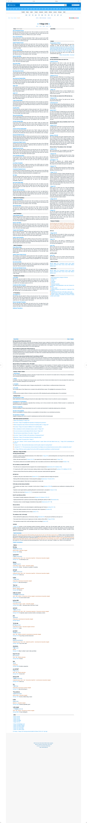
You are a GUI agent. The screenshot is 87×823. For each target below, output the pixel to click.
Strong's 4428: (16, 551)
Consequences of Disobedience (20, 401)
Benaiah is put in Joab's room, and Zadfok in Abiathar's (62, 293)
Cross (40, 26)
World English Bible (17, 205)
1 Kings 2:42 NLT (16, 718)
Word (54, 266)
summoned (52, 47)
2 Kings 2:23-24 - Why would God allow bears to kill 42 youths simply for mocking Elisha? (33, 445)
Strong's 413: (16, 582)
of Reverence (54, 278)
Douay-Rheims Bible (17, 247)
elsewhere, (55, 49)
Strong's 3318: (16, 635)
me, (55, 51)
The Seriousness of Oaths (18, 397)
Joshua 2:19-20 (53, 125)
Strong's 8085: (16, 712)
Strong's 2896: (16, 704)
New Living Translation (17, 36)
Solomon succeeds (55, 284)
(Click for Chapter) (19, 28)
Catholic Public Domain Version (19, 254)
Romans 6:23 (37, 497)
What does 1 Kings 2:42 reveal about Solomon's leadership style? (27, 437)
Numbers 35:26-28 (54, 135)
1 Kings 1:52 (52, 89)
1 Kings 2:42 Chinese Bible (18, 726)
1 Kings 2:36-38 (53, 199)
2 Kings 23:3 (52, 210)
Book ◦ (68, 339)
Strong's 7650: (16, 597)
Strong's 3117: (16, 628)
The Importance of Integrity (18, 414)
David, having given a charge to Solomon (59, 277)
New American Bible (17, 262)
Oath (15, 391)
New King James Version (18, 71)
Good (70, 263)
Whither (51, 266)
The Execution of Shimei (55, 43)
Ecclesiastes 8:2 (54, 499)
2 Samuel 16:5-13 (30, 459)
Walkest (72, 264)
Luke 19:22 (52, 245)
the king (72, 45)
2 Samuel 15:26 (53, 149)
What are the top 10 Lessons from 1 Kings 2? (24, 439)
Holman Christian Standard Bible (19, 128)
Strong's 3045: (16, 658)
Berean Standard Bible (17, 50)
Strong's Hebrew (16, 620)
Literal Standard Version (18, 215)
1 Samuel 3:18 (53, 153)
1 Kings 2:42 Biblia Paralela (18, 725)
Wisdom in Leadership (17, 406)
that (65, 49)
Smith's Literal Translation (18, 237)
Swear (66, 264)
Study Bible (16, 339)
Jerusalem (16, 384)
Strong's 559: (16, 574)
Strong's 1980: (16, 643)
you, (64, 48)
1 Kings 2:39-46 (50, 519)
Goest (66, 263)
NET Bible (15, 175)
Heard (73, 263)
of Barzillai (53, 281)
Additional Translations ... (18, 308)
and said (60, 47)
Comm (47, 26)
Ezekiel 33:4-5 (35, 476)
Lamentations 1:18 (54, 159)
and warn (60, 48)
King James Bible (16, 63)
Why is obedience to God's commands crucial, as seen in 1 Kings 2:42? (29, 428)
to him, (63, 47)
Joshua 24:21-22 (51, 507)
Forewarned (61, 263)
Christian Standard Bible (18, 121)
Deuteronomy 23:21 (51, 466)
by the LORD (55, 48)
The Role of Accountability (18, 410)
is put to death (54, 288)
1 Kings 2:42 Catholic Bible (18, 729)
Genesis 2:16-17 (28, 492)
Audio (37, 26)
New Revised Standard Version (19, 268)
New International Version (18, 30)
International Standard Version (19, 169)
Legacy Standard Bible (17, 100)
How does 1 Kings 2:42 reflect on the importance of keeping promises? (29, 435)
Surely (63, 264)
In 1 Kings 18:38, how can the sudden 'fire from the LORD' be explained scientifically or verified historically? (37, 449)
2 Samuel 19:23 (53, 98)
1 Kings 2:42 (16, 526)
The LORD (16, 388)
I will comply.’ (69, 51)
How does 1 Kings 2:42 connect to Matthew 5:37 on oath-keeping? (28, 426)
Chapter (72, 339)
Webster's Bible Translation (18, 190)
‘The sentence (59, 51)
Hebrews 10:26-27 (45, 497)
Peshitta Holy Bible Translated (19, 285)
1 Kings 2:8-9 (53, 186)
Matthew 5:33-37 (67, 469)
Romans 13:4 (66, 461)
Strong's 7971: (16, 559)
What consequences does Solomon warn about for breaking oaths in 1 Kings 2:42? (31, 424)
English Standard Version (18, 42)
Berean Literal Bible (17, 56)
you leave (72, 48)
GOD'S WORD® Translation (18, 155)
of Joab (52, 280)
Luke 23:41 (45, 521)
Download (72, 54)
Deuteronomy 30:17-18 (47, 501)
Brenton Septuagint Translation (19, 302)
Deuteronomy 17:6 (45, 478)
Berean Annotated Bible (18, 115)
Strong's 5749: (16, 612)
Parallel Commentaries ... (18, 542)
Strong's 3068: (16, 605)
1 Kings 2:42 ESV (16, 719)
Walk (69, 264)
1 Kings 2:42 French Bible (18, 728)
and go (51, 49)
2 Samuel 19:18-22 (54, 61)
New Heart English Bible (18, 182)
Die (58, 263)
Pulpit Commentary (17, 533)
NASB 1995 (15, 85)
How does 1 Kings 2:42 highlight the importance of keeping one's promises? (30, 422)
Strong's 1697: (16, 696)
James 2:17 (35, 511)
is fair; (63, 51)
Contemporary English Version (19, 142)
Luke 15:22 (52, 255)
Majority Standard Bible (18, 199)
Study (44, 26)
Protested (56, 264)
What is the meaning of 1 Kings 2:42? (21, 420)
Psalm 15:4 (52, 239)
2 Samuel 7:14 (53, 166)
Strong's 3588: (16, 666)
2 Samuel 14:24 (53, 489)
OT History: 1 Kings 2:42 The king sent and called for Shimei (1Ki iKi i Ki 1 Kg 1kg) (30, 731)
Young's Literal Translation (18, 230)
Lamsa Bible (15, 277)
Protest (51, 264)
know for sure (61, 49)
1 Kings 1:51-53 (53, 172)
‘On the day (67, 48)
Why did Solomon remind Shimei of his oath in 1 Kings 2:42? (26, 433)
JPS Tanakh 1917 (16, 294)
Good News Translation (18, 163)
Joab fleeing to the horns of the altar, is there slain (61, 292)
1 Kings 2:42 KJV (16, 721)
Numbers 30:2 (58, 466)
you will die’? (69, 49)
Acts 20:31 (51, 478)
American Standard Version (18, 134)
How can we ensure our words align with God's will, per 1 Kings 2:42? (28, 431)
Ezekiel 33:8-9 (53, 110)
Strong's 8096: (16, 567)
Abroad (51, 263)
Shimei (56, 47)
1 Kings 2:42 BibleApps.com (19, 724)
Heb (50, 26)
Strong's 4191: (16, 673)
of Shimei (53, 282)
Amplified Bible (16, 107)
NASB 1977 (15, 93)
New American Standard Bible (19, 78)
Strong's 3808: (16, 590)
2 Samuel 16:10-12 (54, 75)
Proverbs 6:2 (48, 509)
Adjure (55, 263)
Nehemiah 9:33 (41, 516)
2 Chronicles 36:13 (54, 102)
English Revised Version (18, 148)
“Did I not (68, 47)
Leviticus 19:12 (60, 469)
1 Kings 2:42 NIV (16, 716)
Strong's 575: (16, 651)
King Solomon (17, 373)
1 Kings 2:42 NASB (17, 720)
